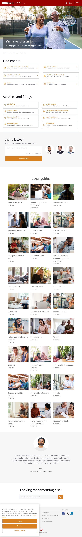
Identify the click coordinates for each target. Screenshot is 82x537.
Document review (12, 117)
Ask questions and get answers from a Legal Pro (58, 118)
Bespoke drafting (12, 123)
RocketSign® (50, 123)
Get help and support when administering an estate (20, 112)
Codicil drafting (51, 104)
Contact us (45, 512)
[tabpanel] (41, 457)
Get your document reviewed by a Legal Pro (18, 118)
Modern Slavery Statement (50, 515)
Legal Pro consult (51, 117)
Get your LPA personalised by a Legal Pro (56, 112)
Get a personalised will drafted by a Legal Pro (19, 106)
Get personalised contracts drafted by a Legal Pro (20, 125)
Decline (19, 526)
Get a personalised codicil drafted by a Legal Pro (58, 106)
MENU (77, 2)
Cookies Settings (19, 530)
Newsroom (45, 518)
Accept (20, 521)
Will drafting (11, 104)
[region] (19, 520)
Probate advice (12, 110)
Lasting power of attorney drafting (57, 110)
